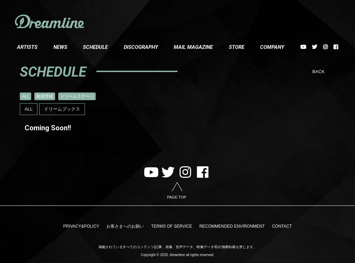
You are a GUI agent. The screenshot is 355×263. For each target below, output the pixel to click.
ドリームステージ (77, 96)
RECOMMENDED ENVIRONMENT (229, 225)
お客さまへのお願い (127, 225)
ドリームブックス (62, 109)
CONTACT (277, 225)
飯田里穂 (44, 96)
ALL (25, 96)
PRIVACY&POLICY (86, 225)
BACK (318, 71)
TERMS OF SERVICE (171, 225)
